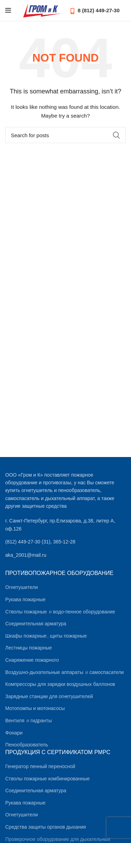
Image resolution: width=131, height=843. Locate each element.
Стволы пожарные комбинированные (47, 778)
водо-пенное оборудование (84, 611)
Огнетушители (21, 587)
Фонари (14, 733)
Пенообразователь (26, 744)
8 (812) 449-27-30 (95, 10)
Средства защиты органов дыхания (45, 827)
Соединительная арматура (35, 623)
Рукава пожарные (25, 599)
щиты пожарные (68, 636)
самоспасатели (106, 672)
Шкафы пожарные (25, 636)
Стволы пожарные (26, 611)
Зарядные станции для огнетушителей (49, 696)
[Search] (65, 135)
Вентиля (14, 720)
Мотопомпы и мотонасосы (35, 708)
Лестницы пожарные (28, 648)
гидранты (41, 720)
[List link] (65, 542)
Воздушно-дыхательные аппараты (44, 672)
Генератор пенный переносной (40, 766)
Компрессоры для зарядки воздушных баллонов (60, 684)
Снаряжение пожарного (32, 660)
